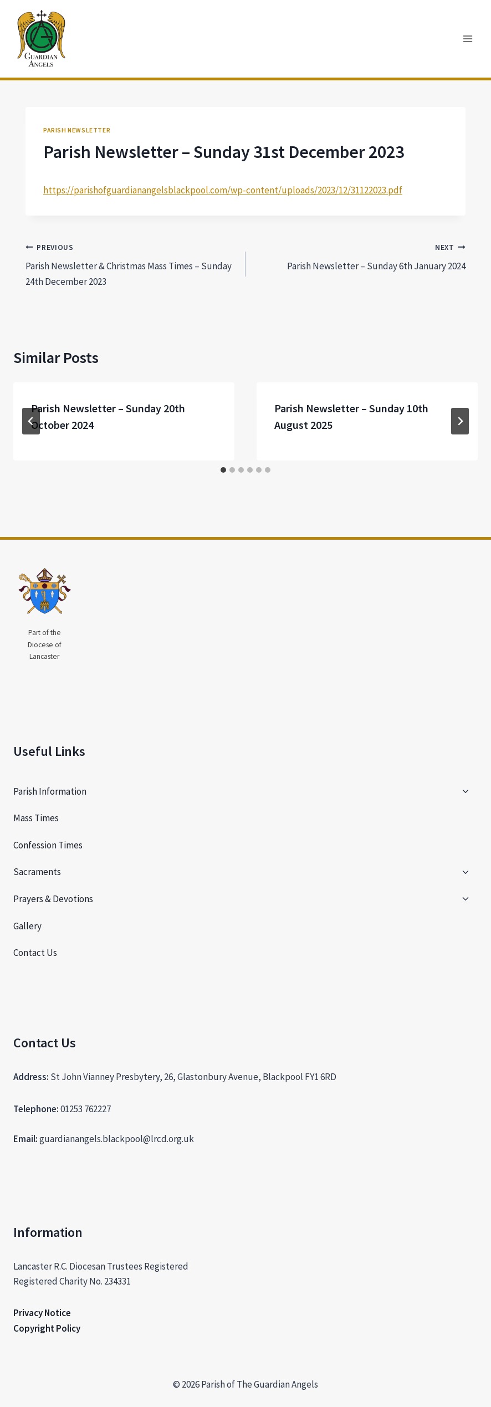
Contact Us (35, 952)
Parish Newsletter (76, 130)
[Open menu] (467, 38)
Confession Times (48, 845)
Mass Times (36, 818)
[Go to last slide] (31, 421)
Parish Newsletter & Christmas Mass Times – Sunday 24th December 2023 (130, 263)
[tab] (223, 470)
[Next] (460, 421)
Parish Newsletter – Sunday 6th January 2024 (360, 256)
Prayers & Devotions (53, 899)
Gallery (27, 926)
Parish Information (49, 791)
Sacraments (37, 872)
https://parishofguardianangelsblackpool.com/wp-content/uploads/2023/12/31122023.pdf (222, 190)
